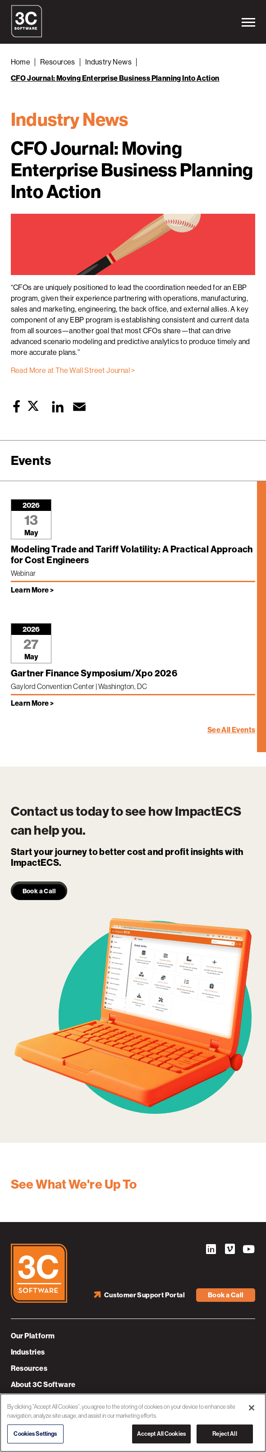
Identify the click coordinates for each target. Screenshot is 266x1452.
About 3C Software (43, 1384)
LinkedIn (210, 1250)
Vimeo (229, 1250)
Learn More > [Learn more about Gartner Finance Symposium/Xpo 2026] (32, 703)
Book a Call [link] (39, 891)
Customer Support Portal (144, 1295)
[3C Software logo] (26, 35)
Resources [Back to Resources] (57, 62)
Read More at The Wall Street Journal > (73, 370)
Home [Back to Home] (21, 62)
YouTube (248, 1250)
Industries (28, 1352)
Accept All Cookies (161, 1433)
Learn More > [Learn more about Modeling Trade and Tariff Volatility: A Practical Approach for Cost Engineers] (32, 590)
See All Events (231, 730)
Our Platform (33, 1336)
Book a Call (225, 1295)
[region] (133, 1422)
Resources (29, 1368)
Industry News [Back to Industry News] (108, 62)
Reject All (224, 1433)
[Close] (251, 1408)
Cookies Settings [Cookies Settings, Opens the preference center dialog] (35, 1433)
